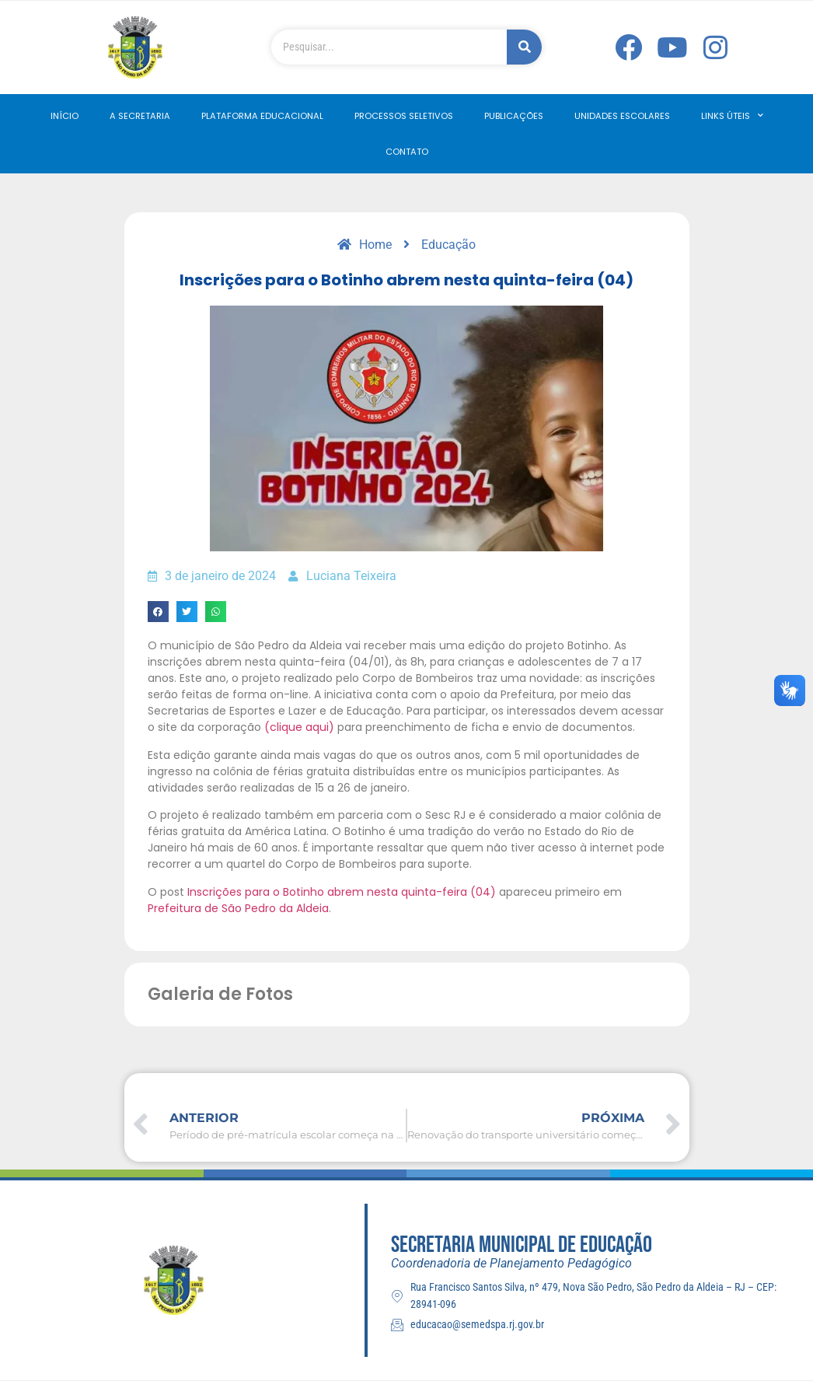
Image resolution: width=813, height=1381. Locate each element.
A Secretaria (140, 116)
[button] (158, 611)
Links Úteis (732, 116)
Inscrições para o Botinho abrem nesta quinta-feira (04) (341, 892)
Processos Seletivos (403, 116)
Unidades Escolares (622, 116)
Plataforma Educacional (262, 116)
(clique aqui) (299, 727)
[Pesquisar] (524, 47)
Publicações (513, 116)
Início (65, 116)
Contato (407, 151)
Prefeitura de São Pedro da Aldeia (238, 908)
